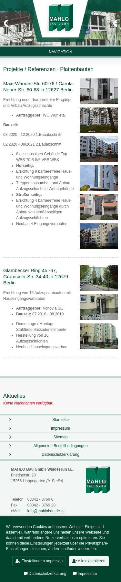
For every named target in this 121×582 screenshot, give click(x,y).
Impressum (60, 429)
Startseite (60, 420)
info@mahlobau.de (43, 512)
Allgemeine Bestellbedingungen (60, 446)
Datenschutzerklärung (60, 455)
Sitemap (60, 438)
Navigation (60, 52)
